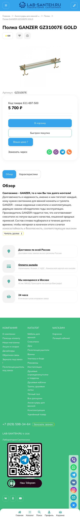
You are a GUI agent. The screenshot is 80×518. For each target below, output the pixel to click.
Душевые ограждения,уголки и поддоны (38, 374)
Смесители (33, 341)
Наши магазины (11, 342)
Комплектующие (36, 410)
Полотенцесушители (38, 350)
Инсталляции (35, 367)
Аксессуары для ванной (26, 16)
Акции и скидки (10, 346)
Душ (30, 345)
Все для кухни (35, 398)
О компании (8, 334)
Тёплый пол (34, 394)
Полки (47, 16)
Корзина (57, 334)
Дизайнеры (8, 350)
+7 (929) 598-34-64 (16, 424)
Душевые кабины (37, 382)
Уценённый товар (37, 414)
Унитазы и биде (36, 358)
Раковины (33, 362)
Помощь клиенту (11, 338)
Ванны (31, 354)
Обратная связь (10, 355)
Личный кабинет (61, 338)
